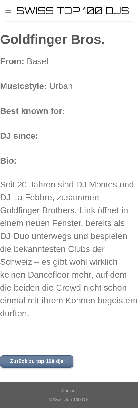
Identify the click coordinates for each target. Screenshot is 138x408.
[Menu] (8, 10)
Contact (69, 390)
